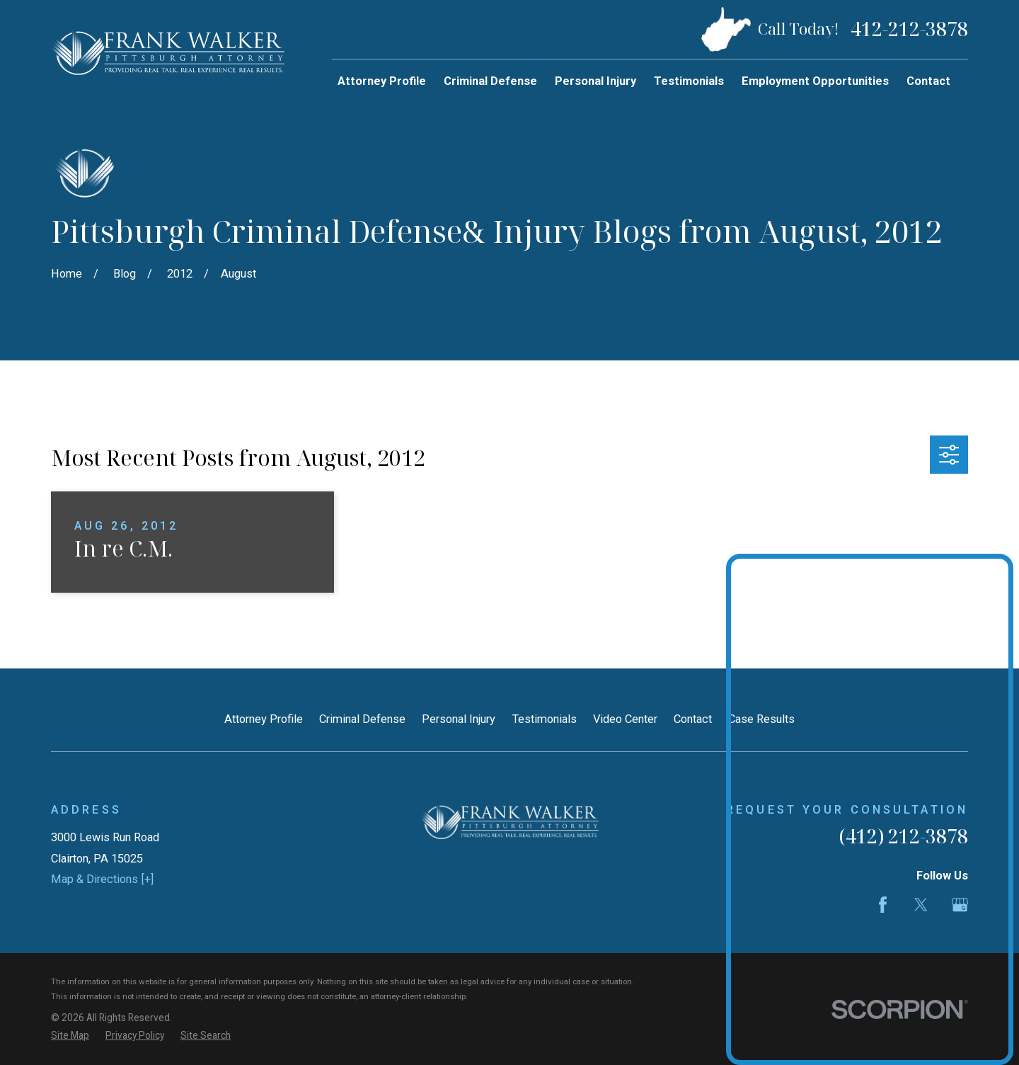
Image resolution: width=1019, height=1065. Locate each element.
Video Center (625, 719)
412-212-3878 (909, 29)
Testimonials (544, 719)
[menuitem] (70, 1035)
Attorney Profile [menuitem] (382, 81)
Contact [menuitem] (928, 81)
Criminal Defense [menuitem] (490, 81)
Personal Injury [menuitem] (595, 81)
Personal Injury (458, 719)
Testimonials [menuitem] (689, 81)
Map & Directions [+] (102, 879)
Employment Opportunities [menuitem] (815, 81)
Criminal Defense (362, 719)
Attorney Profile (263, 719)
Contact (693, 719)
